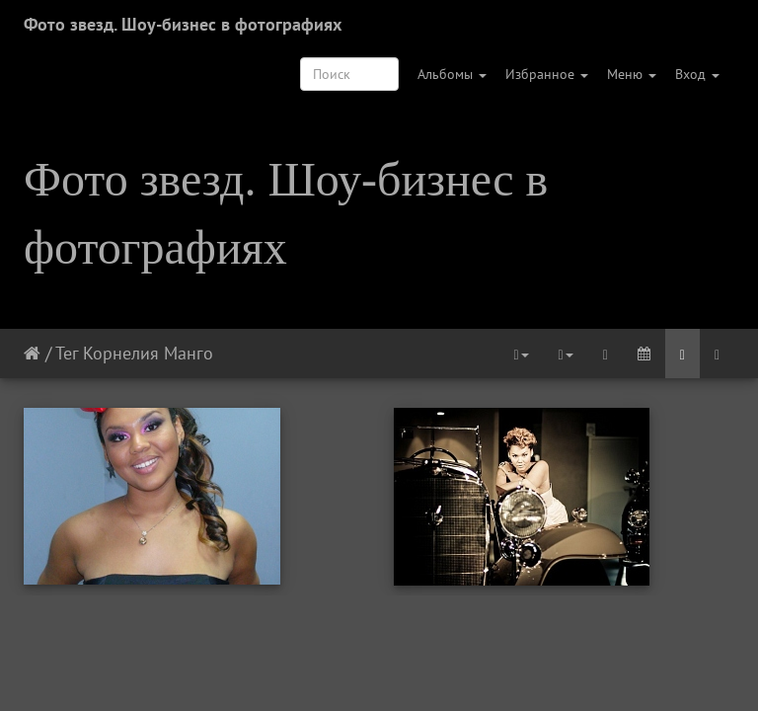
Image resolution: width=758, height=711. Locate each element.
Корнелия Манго (148, 353)
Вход (697, 74)
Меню (631, 74)
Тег (66, 353)
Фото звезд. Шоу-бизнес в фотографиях (182, 24)
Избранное (546, 74)
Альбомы (452, 74)
